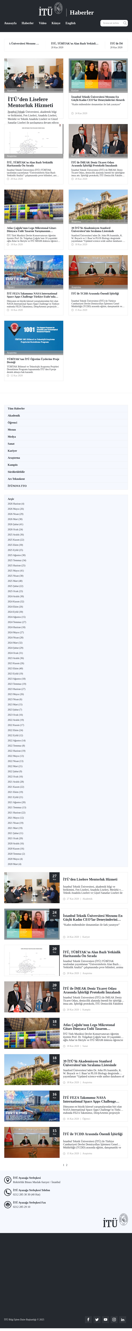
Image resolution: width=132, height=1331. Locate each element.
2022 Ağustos (16, 740)
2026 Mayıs (16, 509)
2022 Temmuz (16, 745)
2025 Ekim (15, 545)
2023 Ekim (15, 668)
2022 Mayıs (16, 756)
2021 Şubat (15, 833)
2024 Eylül (15, 612)
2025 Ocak (15, 591)
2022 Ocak (15, 776)
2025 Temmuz (17, 560)
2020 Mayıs (15, 859)
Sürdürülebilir (16, 471)
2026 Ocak (15, 529)
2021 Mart (15, 828)
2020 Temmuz (16, 854)
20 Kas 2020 (95, 45)
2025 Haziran (16, 565)
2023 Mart (15, 704)
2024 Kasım (16, 601)
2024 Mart (15, 642)
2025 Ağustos (16, 555)
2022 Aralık (16, 720)
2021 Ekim (15, 792)
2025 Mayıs (16, 570)
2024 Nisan (15, 637)
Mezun (12, 429)
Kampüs (13, 464)
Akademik (14, 415)
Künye (56, 23)
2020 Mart (14, 864)
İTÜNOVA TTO (17, 485)
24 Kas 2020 (36, 45)
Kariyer (12, 450)
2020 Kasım (16, 848)
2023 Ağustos (16, 679)
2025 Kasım (16, 540)
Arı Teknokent (16, 478)
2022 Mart (15, 766)
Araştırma (14, 457)
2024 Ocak (15, 653)
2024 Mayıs (16, 632)
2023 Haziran (16, 689)
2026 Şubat (15, 524)
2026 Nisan (15, 514)
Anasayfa (10, 23)
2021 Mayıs (16, 818)
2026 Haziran (16, 503)
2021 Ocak (15, 838)
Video (42, 23)
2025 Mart (15, 581)
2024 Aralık (16, 596)
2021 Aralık (16, 781)
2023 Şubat (15, 709)
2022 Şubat (15, 771)
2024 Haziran (16, 627)
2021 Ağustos (16, 802)
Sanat (11, 443)
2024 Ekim (15, 606)
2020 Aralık (16, 843)
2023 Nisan (15, 699)
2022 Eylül (15, 735)
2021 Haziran (16, 812)
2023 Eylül (15, 673)
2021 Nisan (15, 823)
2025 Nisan (15, 576)
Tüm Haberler (16, 408)
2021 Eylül (15, 797)
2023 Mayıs (16, 694)
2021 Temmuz (17, 807)
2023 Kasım (16, 663)
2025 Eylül (15, 550)
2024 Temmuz (17, 622)
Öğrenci (12, 422)
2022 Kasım (16, 725)
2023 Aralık (16, 658)
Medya (12, 436)
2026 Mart (15, 519)
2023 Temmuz (17, 684)
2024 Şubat (15, 648)
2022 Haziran (16, 751)
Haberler (28, 23)
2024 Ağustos (16, 617)
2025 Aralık (16, 534)
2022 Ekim (15, 730)
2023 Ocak (15, 715)
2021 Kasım (16, 787)
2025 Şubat (15, 586)
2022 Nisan (15, 761)
